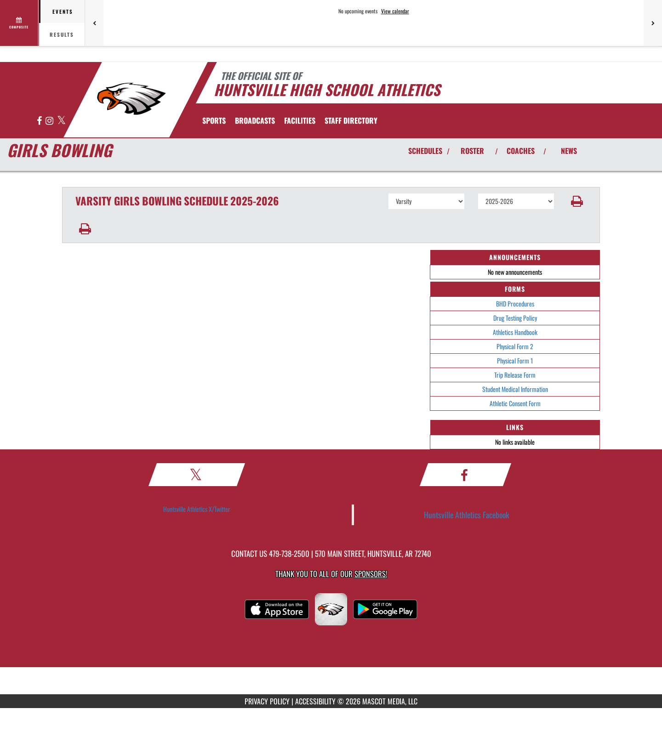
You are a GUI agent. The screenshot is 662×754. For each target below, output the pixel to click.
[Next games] (653, 23)
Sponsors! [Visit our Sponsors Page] (370, 573)
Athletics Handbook (515, 332)
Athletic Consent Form (515, 403)
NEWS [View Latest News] (569, 150)
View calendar (395, 11)
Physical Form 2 (514, 346)
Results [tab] (62, 34)
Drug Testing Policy (515, 318)
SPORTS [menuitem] (214, 120)
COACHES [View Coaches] (521, 150)
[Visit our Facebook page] (40, 121)
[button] (577, 201)
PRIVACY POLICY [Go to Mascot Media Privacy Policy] (267, 701)
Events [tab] (62, 11)
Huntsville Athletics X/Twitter (196, 509)
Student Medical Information (515, 389)
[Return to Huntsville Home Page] (131, 99)
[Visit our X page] (61, 121)
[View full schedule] (19, 23)
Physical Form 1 (515, 360)
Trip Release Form (515, 375)
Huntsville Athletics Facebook (466, 515)
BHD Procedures (515, 303)
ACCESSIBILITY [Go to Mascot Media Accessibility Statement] (315, 701)
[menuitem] (255, 120)
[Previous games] (94, 23)
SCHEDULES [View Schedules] (425, 150)
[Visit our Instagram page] (50, 121)
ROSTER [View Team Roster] (472, 150)
